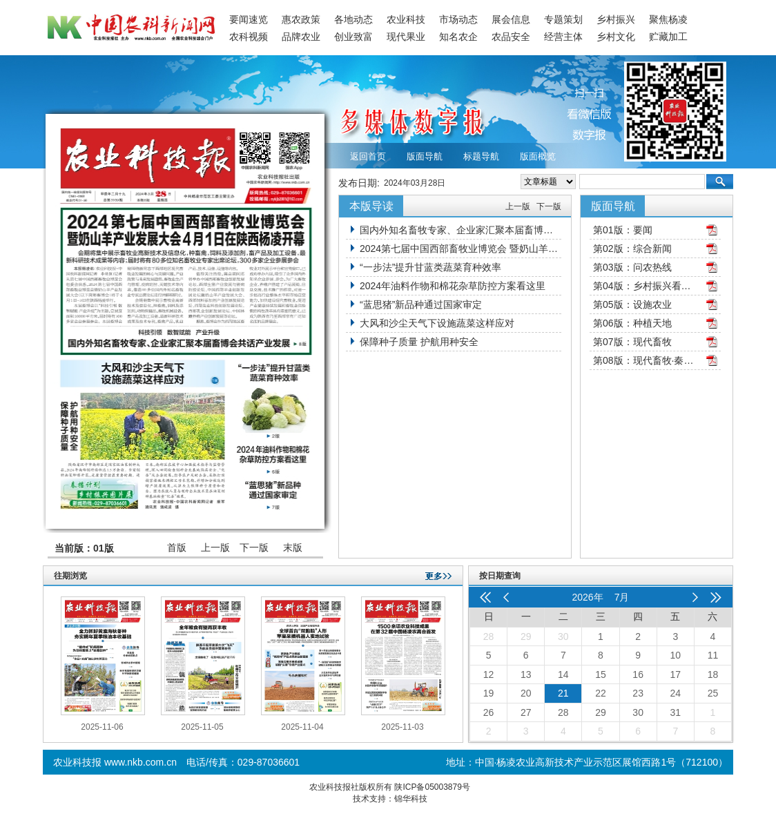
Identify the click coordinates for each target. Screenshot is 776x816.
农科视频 (248, 36)
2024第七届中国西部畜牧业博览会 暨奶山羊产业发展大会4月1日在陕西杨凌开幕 (460, 248)
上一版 (215, 547)
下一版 (254, 547)
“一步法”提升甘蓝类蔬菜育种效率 (430, 267)
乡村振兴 (615, 19)
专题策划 (563, 19)
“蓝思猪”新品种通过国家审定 (421, 304)
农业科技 (406, 19)
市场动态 (458, 19)
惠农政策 (301, 19)
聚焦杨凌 (668, 19)
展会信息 (511, 19)
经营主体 (563, 36)
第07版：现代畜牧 (632, 341)
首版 (176, 547)
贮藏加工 (668, 36)
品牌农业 (301, 36)
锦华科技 (410, 799)
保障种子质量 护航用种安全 (419, 341)
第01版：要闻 (622, 229)
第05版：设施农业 (632, 304)
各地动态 (353, 19)
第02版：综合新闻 (632, 248)
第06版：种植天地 (632, 323)
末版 (292, 547)
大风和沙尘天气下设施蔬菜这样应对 (437, 323)
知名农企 (458, 36)
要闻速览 (248, 19)
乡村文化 (615, 36)
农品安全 (511, 36)
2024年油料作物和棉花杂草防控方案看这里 (452, 285)
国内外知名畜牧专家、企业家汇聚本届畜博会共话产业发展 (460, 229)
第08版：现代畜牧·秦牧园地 (645, 360)
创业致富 (353, 36)
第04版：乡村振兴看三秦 (645, 285)
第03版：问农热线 (632, 267)
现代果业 (406, 36)
